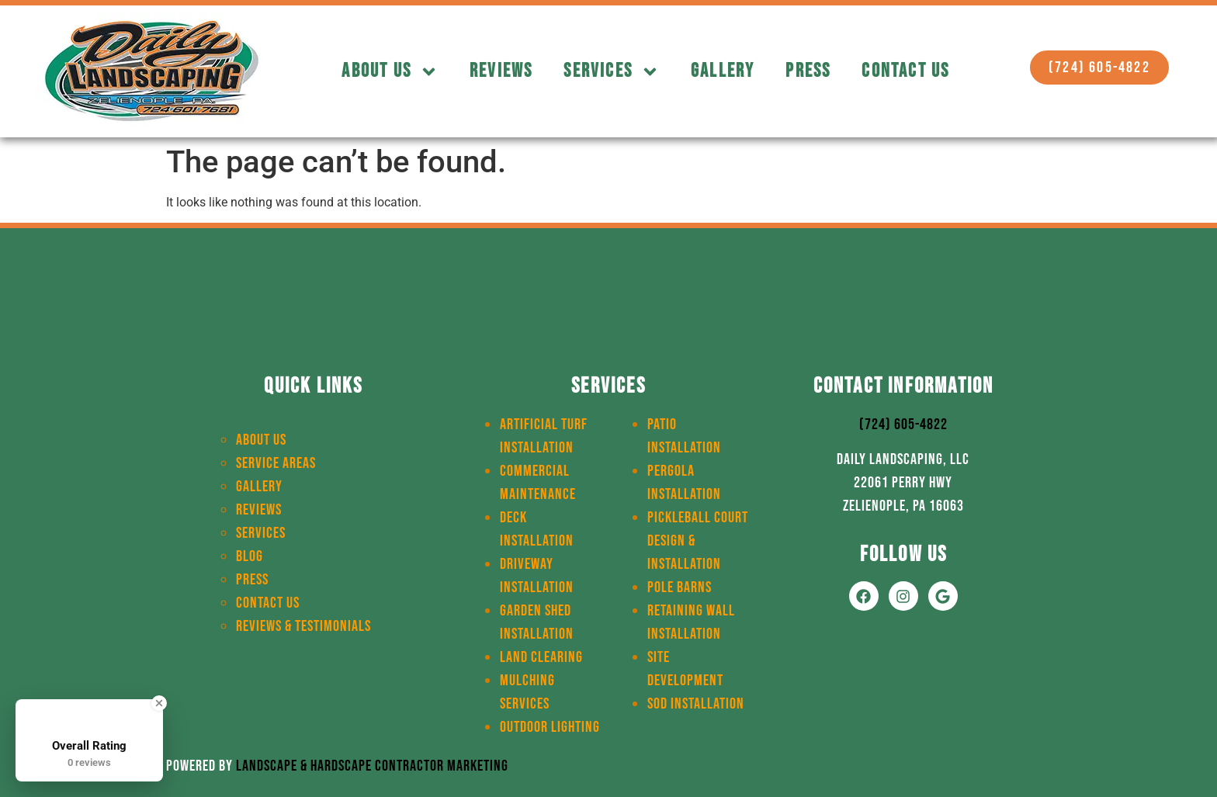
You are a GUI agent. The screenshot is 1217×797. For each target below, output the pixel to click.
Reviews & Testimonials (303, 626)
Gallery (722, 71)
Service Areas (276, 463)
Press (807, 71)
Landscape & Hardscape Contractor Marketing (372, 766)
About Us (390, 71)
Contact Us (905, 71)
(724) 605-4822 (903, 424)
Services (611, 71)
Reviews (501, 71)
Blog (249, 556)
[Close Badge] (159, 703)
